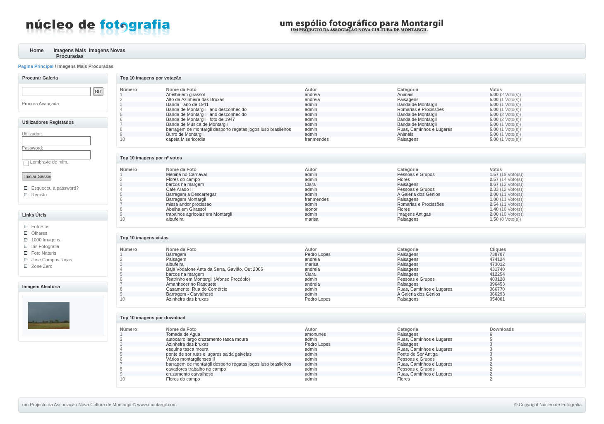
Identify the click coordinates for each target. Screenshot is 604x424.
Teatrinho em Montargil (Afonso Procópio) (208, 279)
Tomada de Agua (183, 334)
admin (311, 104)
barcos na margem (185, 184)
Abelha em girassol (185, 94)
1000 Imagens (45, 239)
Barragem (176, 254)
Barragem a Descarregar (191, 194)
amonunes (315, 334)
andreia (312, 94)
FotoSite (39, 226)
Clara (310, 184)
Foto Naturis (43, 253)
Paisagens (407, 99)
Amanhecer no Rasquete (191, 284)
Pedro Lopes (318, 254)
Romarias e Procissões (420, 109)
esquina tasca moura (187, 349)
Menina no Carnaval (186, 174)
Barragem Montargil (186, 199)
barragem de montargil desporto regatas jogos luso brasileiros (228, 129)
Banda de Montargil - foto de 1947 (200, 119)
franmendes (317, 139)
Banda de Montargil (416, 104)
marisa (312, 219)
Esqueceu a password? (55, 188)
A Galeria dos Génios (418, 194)
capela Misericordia (186, 139)
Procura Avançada (40, 103)
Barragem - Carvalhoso (189, 294)
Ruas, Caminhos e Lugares (424, 129)
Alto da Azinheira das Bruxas (195, 99)
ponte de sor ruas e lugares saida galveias (209, 354)
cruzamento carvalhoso (189, 373)
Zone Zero (42, 266)
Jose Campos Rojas (51, 259)
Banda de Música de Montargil (197, 124)
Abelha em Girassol (186, 209)
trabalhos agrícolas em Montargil (199, 214)
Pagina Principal (36, 66)
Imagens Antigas (414, 214)
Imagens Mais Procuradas (69, 53)
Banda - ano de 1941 (187, 104)
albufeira (175, 219)
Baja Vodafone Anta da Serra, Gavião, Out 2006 (214, 269)
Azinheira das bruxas (187, 298)
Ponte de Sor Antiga (417, 354)
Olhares (39, 233)
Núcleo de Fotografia (560, 404)
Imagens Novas (107, 50)
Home (36, 50)
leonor (311, 209)
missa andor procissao (189, 204)
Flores (403, 179)
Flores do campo (183, 179)
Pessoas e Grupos (416, 174)
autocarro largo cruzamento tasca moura (207, 339)
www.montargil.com (157, 404)
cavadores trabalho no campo (196, 368)
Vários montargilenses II (190, 359)
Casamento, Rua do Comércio (197, 289)
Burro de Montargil (185, 134)
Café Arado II (179, 189)
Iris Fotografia (45, 246)
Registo (39, 194)
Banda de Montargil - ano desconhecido (206, 109)
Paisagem (176, 259)
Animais (405, 94)
